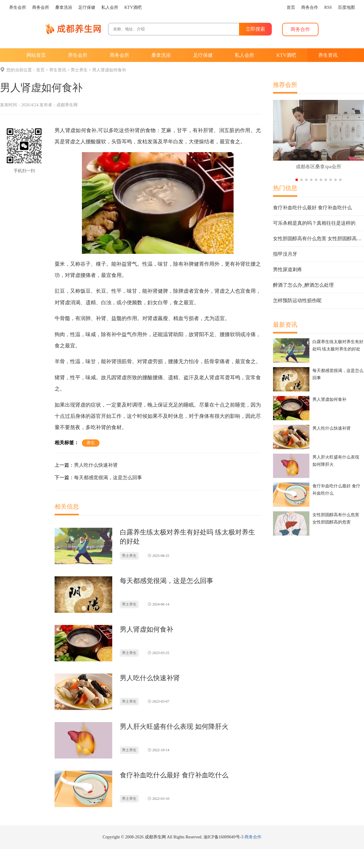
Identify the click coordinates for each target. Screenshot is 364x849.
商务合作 (252, 837)
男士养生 (79, 70)
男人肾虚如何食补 (109, 70)
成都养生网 (67, 105)
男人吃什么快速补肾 (96, 465)
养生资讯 (57, 70)
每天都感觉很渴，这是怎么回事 (108, 477)
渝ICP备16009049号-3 (223, 837)
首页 (40, 70)
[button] (296, 180)
